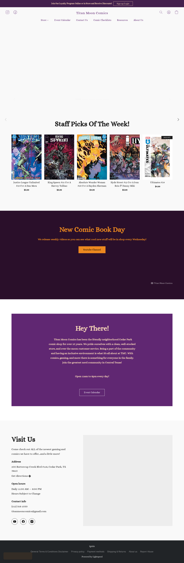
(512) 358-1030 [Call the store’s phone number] (20, 506)
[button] (123, 3)
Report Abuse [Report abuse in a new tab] (146, 551)
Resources (122, 20)
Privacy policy (77, 551)
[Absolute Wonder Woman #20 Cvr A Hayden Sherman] (92, 163)
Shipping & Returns (116, 551)
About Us (138, 20)
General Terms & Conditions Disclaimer (49, 551)
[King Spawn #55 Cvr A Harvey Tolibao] (59, 163)
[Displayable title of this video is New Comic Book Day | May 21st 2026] (92, 270)
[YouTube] (15, 521)
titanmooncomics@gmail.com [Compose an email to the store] (29, 511)
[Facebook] (23, 521)
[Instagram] (32, 521)
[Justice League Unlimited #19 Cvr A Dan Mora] (27, 163)
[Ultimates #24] (157, 163)
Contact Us (82, 20)
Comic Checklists (102, 20)
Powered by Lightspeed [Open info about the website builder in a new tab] (92, 557)
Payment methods (95, 551)
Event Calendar (62, 20)
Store (44, 20)
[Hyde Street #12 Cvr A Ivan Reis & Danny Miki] (125, 163)
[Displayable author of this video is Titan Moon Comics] (161, 283)
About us (133, 551)
